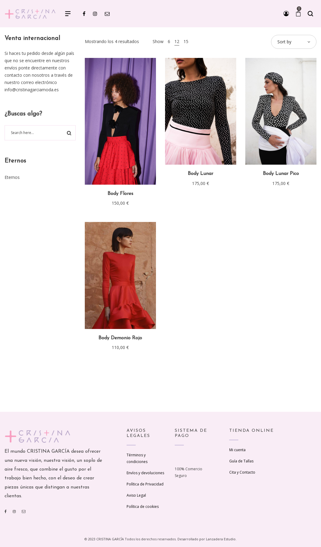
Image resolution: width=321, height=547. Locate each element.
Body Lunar (200, 173)
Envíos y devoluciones (145, 472)
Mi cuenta (237, 449)
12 (176, 41)
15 (186, 41)
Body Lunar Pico (281, 173)
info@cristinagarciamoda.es (32, 89)
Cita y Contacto (242, 472)
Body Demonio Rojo (120, 338)
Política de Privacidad (145, 484)
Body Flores (120, 193)
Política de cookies (143, 506)
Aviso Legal (136, 495)
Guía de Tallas (241, 461)
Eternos (12, 177)
